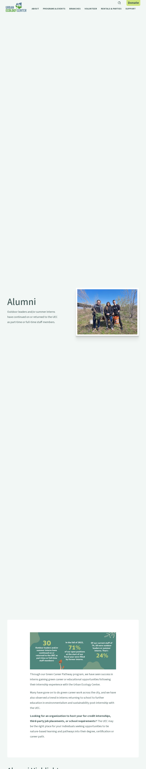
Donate (133, 2)
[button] (35, 10)
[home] (16, 7)
